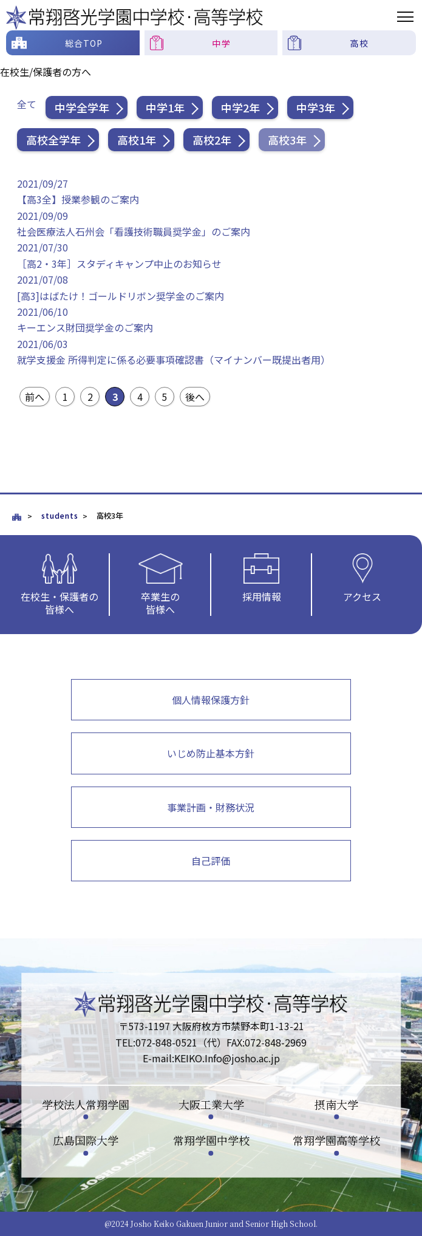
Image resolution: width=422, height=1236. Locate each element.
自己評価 (210, 860)
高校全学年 (53, 140)
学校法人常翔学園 (85, 1103)
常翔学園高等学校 (336, 1140)
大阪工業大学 (211, 1103)
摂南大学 (336, 1103)
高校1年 (136, 140)
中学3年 (315, 107)
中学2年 (240, 107)
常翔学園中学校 (211, 1140)
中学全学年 (82, 107)
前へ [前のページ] (34, 396)
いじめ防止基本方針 (210, 753)
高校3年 (287, 140)
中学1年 (165, 107)
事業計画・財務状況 (210, 807)
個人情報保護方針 (211, 699)
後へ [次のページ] (195, 396)
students (59, 515)
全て (26, 104)
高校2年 (211, 140)
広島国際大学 (85, 1140)
